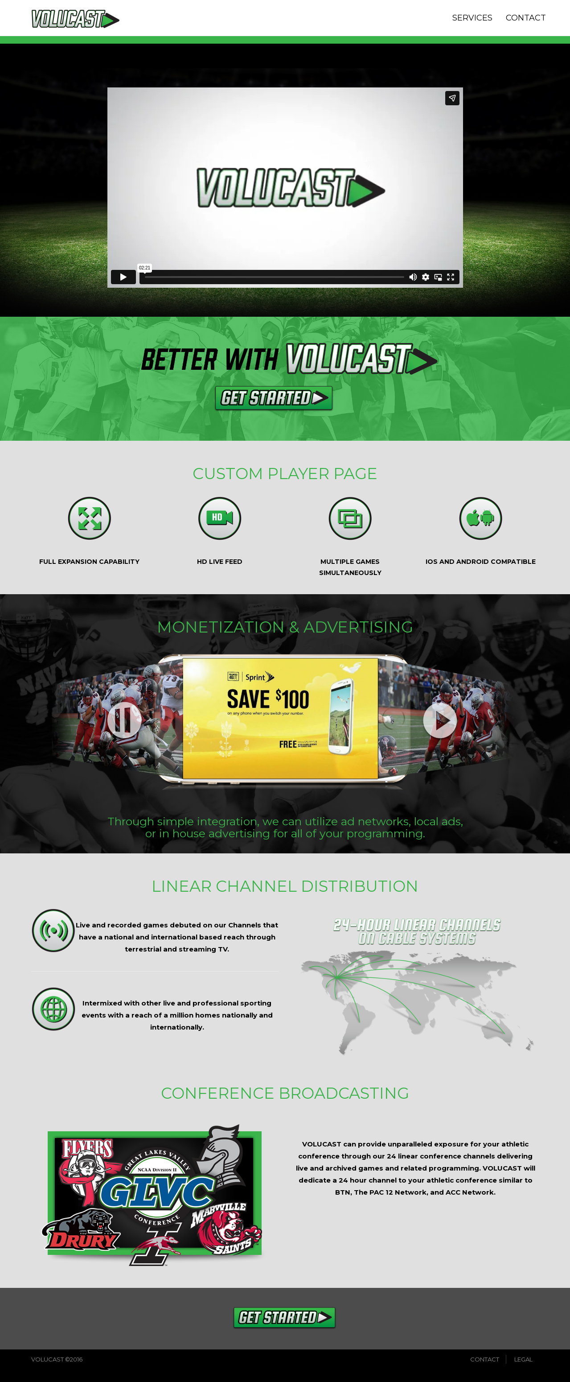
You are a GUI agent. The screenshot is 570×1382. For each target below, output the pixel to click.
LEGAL (523, 1359)
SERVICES (472, 18)
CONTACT (526, 18)
